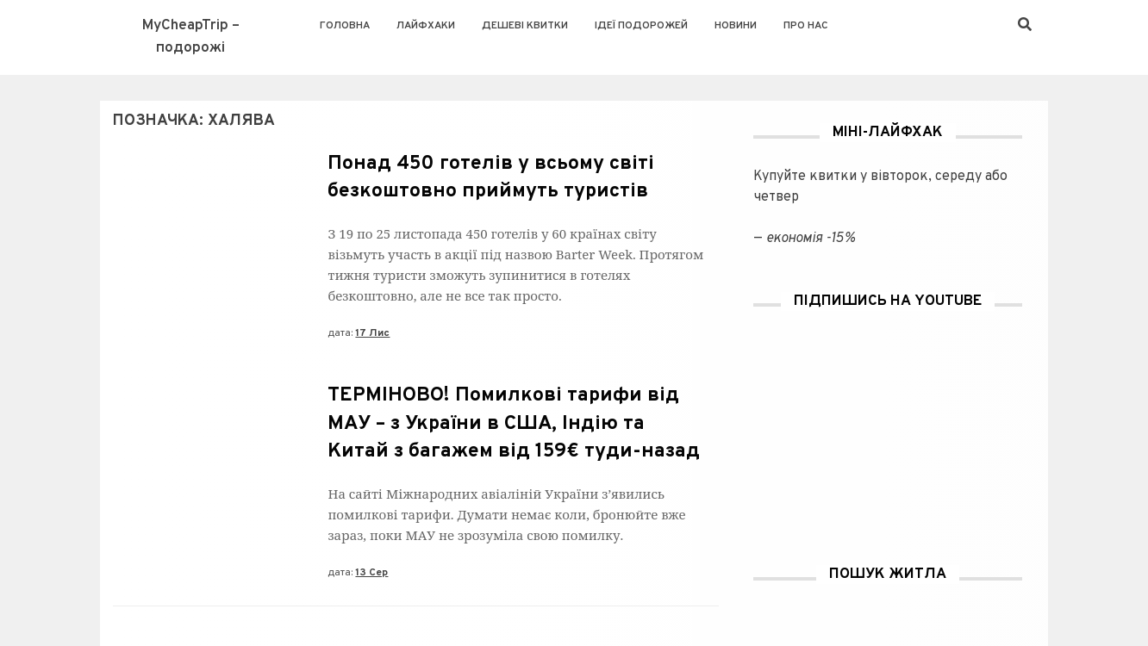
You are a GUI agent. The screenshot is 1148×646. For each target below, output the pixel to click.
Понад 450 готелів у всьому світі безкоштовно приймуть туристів (491, 178)
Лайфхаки (425, 26)
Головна (345, 26)
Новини (735, 26)
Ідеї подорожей (641, 26)
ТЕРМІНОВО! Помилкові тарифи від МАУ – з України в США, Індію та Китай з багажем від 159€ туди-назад (514, 423)
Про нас (805, 26)
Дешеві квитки (525, 26)
